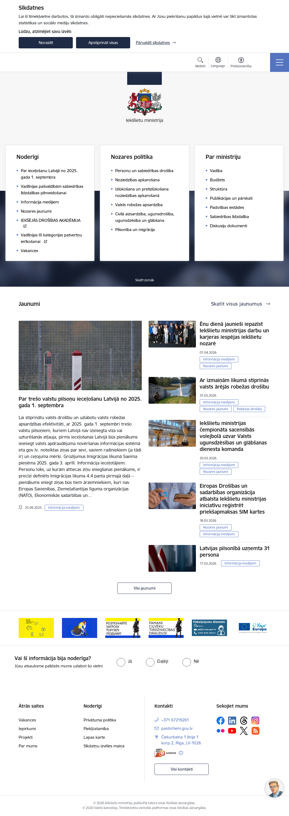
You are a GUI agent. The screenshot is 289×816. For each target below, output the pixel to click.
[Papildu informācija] (181, 753)
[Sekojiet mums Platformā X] (244, 731)
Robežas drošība (249, 409)
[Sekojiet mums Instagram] (255, 720)
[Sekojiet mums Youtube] (232, 730)
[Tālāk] (261, 628)
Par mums (28, 745)
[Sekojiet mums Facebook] (220, 721)
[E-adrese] (165, 752)
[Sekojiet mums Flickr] (220, 730)
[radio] (124, 661)
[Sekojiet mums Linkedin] (232, 721)
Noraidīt (46, 42)
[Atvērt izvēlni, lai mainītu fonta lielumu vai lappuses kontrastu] (241, 63)
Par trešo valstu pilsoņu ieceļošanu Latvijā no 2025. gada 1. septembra (80, 402)
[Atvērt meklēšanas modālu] (200, 63)
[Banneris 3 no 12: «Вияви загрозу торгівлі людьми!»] (122, 627)
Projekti (25, 737)
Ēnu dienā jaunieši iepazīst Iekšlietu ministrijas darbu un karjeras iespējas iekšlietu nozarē (234, 334)
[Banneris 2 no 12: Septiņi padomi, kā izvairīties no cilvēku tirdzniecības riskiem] (79, 627)
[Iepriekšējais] (28, 628)
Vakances (27, 720)
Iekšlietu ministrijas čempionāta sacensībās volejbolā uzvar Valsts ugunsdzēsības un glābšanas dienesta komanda (233, 436)
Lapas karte (94, 737)
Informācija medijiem (64, 508)
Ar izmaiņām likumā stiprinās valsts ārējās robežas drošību (234, 383)
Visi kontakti (182, 769)
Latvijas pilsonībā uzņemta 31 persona (235, 551)
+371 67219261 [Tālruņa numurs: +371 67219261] (175, 720)
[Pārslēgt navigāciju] (279, 62)
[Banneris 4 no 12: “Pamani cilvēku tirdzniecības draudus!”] (166, 627)
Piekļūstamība (96, 728)
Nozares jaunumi (215, 366)
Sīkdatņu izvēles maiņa (104, 745)
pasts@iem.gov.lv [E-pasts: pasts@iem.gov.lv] (176, 728)
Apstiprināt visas (103, 42)
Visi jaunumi (144, 588)
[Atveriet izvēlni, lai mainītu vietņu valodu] (218, 63)
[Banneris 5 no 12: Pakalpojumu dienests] (209, 627)
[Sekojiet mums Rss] (255, 731)
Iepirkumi (27, 728)
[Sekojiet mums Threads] (244, 721)
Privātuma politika (100, 720)
